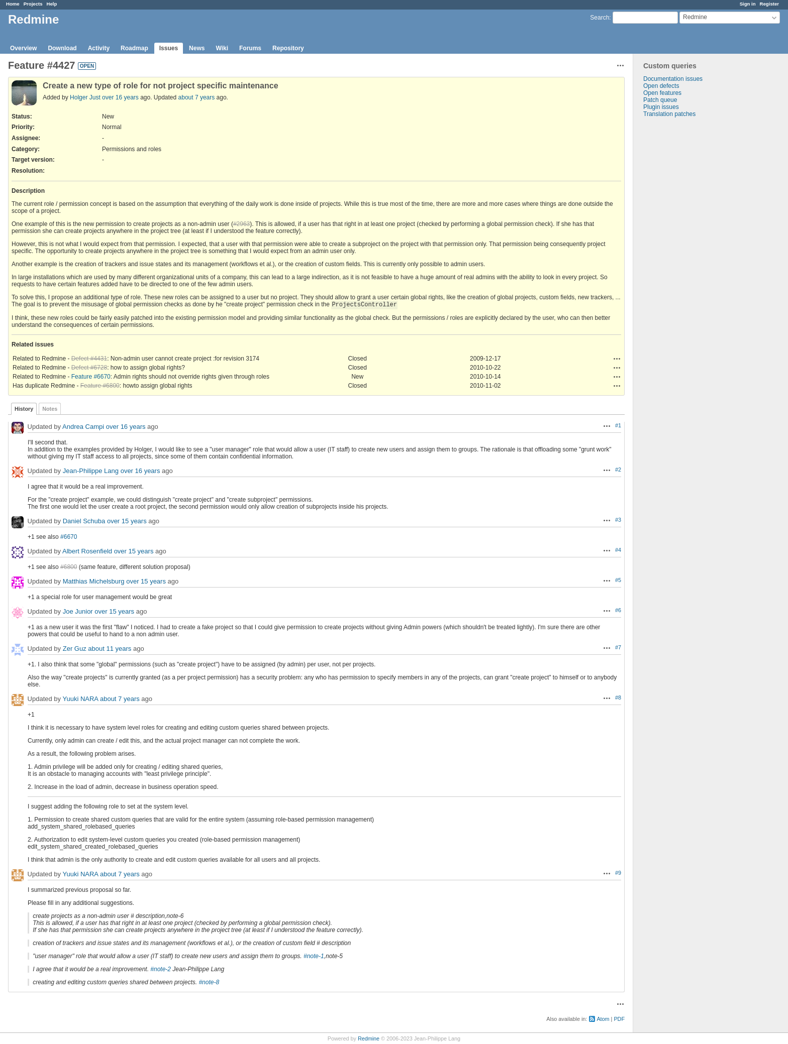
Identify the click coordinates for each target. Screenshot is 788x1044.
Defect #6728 (89, 367)
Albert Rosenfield (87, 551)
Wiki (222, 48)
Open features (662, 92)
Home (13, 4)
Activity (99, 48)
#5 (618, 580)
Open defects (661, 85)
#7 (618, 647)
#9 (618, 873)
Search (599, 17)
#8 (618, 697)
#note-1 (314, 956)
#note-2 (160, 969)
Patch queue (660, 99)
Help (52, 4)
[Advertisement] (683, 275)
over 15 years (127, 521)
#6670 (68, 536)
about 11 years (109, 648)
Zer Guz (74, 648)
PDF (619, 1019)
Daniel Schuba (84, 521)
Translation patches (669, 114)
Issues (168, 48)
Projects (33, 4)
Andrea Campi (83, 426)
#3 (618, 520)
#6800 (68, 566)
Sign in (748, 4)
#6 (618, 610)
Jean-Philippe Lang (91, 471)
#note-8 (209, 982)
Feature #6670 (91, 376)
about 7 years (196, 97)
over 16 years (120, 97)
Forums (250, 48)
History (24, 409)
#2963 (241, 223)
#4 (618, 550)
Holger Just (85, 97)
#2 (618, 470)
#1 (618, 425)
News (197, 48)
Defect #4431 (89, 358)
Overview (23, 48)
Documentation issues (673, 78)
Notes (49, 409)
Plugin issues (661, 106)
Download (62, 48)
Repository (288, 48)
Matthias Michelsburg (94, 581)
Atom (603, 1019)
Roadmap (134, 48)
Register (769, 4)
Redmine (368, 1038)
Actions (617, 359)
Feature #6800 (100, 385)
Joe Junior (78, 611)
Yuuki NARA (80, 699)
